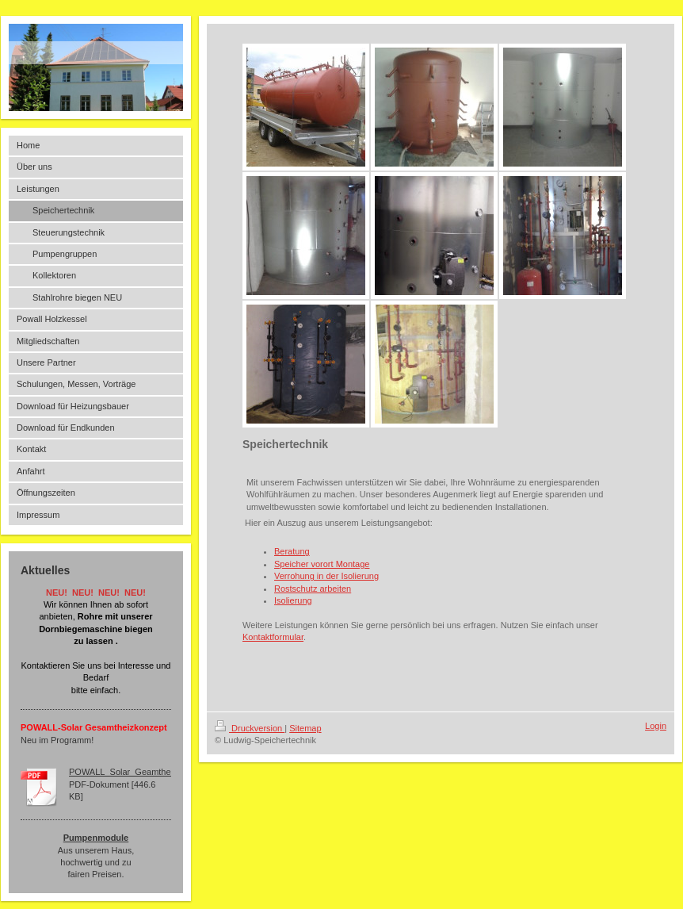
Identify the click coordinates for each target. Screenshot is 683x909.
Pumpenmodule (96, 837)
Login (655, 726)
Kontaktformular (272, 637)
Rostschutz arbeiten (312, 588)
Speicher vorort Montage (321, 564)
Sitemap (305, 728)
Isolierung (293, 600)
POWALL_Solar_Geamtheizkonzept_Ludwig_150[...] (170, 772)
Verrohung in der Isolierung (326, 576)
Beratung (292, 551)
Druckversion (249, 728)
